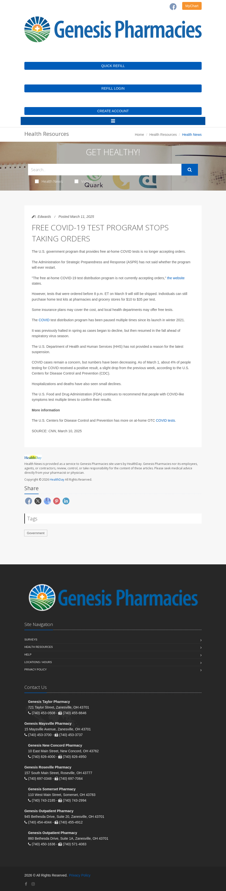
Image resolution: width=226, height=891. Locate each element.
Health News (49, 181)
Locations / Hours (38, 662)
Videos (84, 181)
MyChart (191, 6)
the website (176, 278)
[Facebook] (173, 6)
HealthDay (57, 479)
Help (28, 654)
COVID (44, 320)
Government (36, 533)
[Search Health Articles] (104, 169)
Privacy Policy (35, 669)
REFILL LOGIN (113, 88)
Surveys (30, 639)
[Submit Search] (189, 170)
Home (139, 135)
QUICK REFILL (113, 66)
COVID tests (165, 420)
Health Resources (163, 135)
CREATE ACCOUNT (113, 111)
